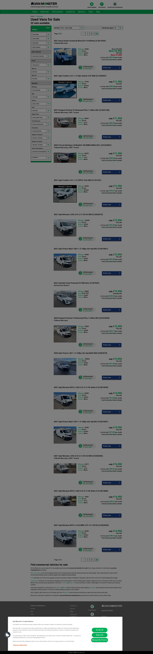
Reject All (99, 635)
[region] (65, 634)
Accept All (99, 630)
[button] (7, 635)
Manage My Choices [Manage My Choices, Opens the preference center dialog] (99, 640)
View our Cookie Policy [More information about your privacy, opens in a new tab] (20, 645)
